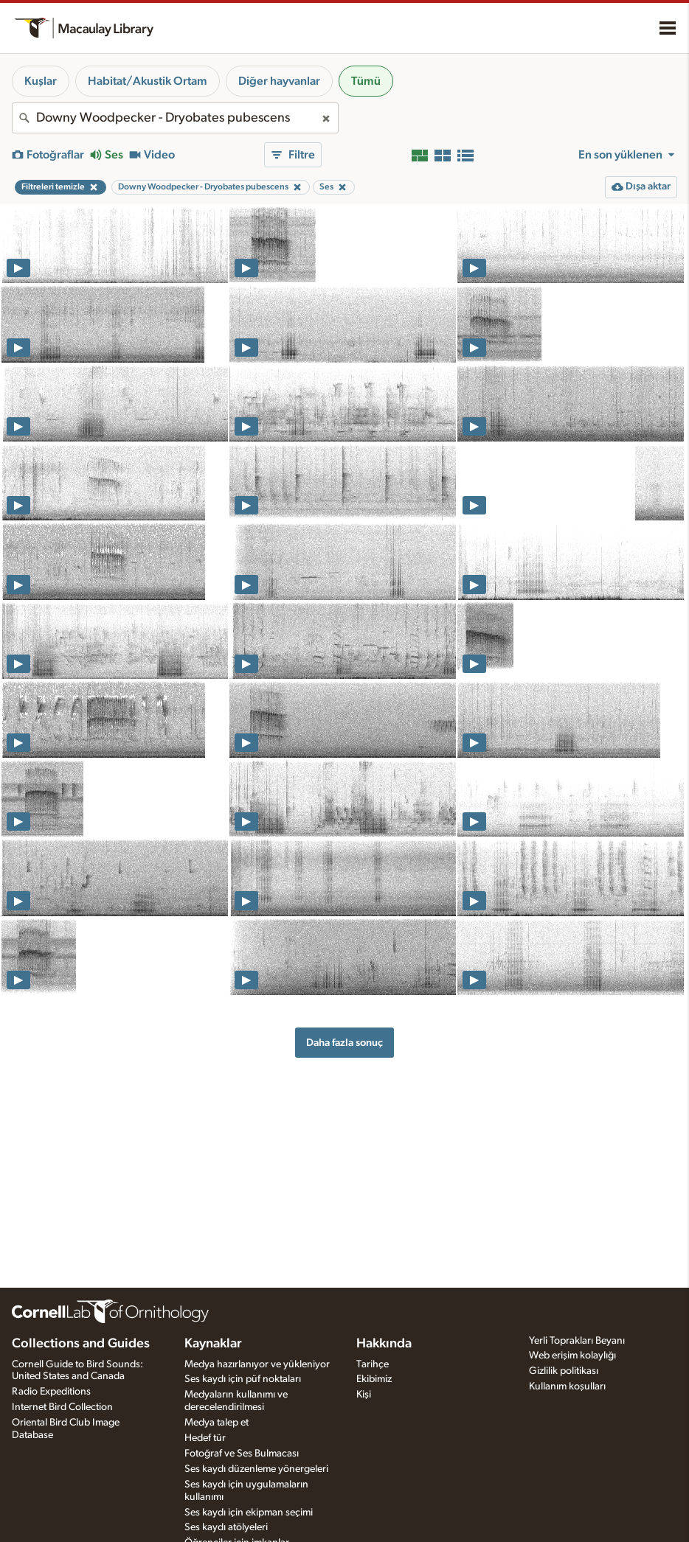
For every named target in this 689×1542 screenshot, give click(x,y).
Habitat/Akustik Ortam (147, 81)
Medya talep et (216, 1422)
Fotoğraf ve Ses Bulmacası (241, 1453)
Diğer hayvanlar (279, 81)
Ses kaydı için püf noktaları (242, 1379)
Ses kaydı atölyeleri (226, 1527)
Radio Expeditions (51, 1391)
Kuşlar (40, 81)
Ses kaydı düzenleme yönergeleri (256, 1469)
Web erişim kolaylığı (572, 1355)
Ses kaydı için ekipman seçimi (248, 1512)
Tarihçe (372, 1364)
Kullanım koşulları (567, 1386)
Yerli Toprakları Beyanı (577, 1341)
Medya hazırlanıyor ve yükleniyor (257, 1364)
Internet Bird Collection (62, 1407)
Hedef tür (205, 1438)
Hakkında (384, 1343)
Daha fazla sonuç (344, 1042)
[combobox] (175, 118)
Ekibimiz (374, 1379)
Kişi (363, 1394)
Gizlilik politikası (563, 1371)
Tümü (366, 81)
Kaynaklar (213, 1343)
